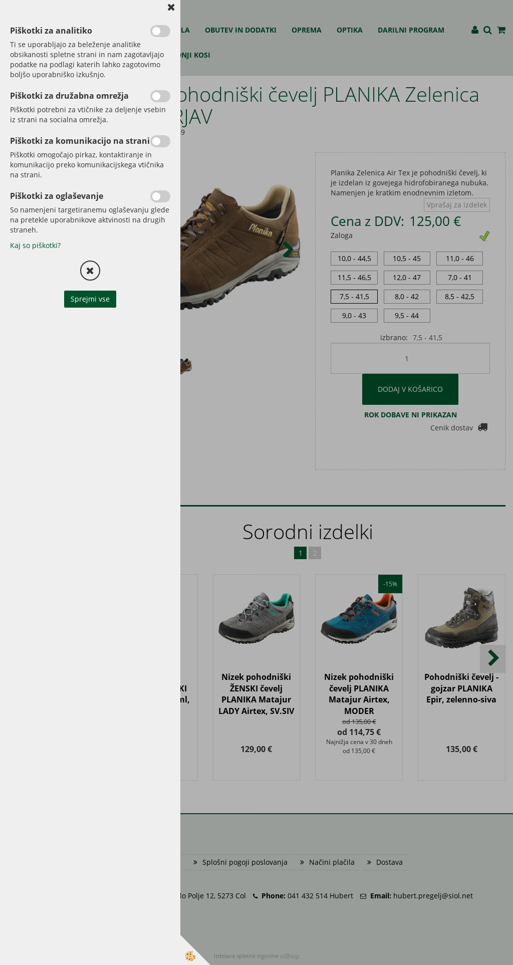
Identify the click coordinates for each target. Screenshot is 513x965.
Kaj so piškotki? (35, 245)
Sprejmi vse (90, 299)
